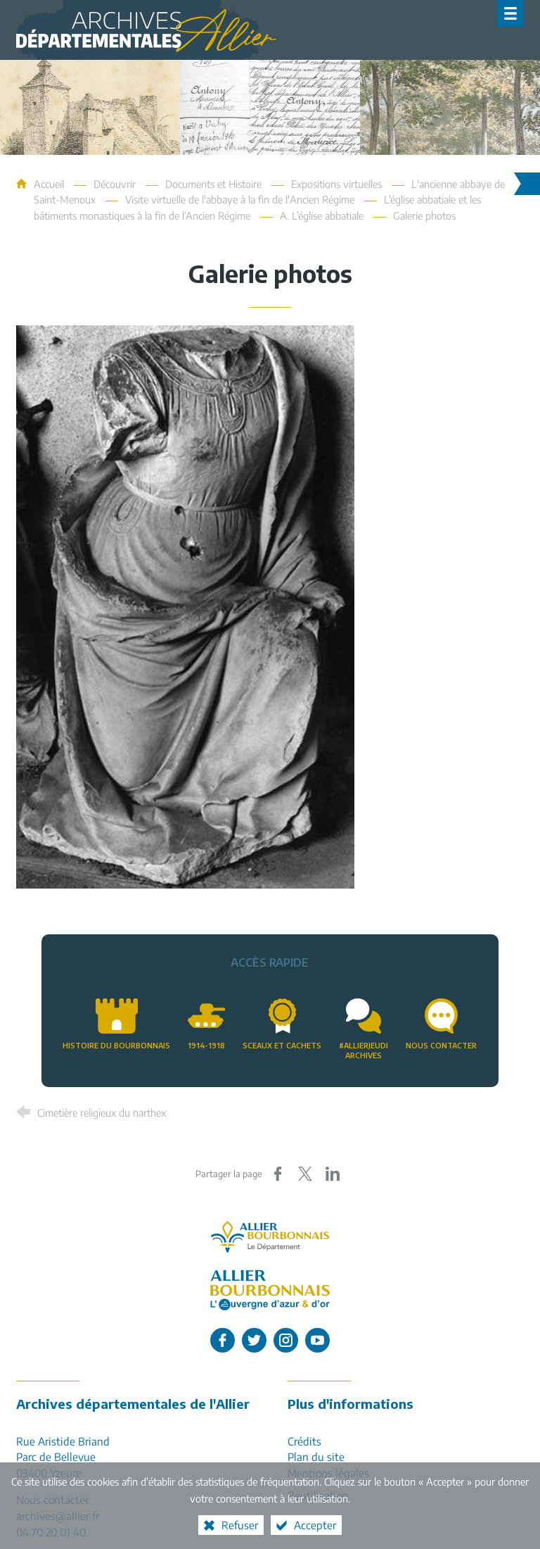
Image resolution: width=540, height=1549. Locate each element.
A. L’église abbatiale (322, 215)
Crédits (304, 1441)
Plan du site (316, 1456)
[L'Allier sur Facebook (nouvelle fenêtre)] (222, 1340)
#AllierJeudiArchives (363, 1050)
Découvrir (115, 183)
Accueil (50, 183)
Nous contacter (441, 1045)
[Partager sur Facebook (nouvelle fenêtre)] (278, 1174)
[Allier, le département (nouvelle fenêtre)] (270, 1237)
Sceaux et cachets (282, 1045)
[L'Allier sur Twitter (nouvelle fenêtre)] (254, 1340)
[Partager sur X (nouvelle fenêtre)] (305, 1174)
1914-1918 (206, 1045)
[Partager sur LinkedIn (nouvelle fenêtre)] (333, 1174)
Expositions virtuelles (336, 183)
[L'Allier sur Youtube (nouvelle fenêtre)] (317, 1340)
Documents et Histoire (213, 183)
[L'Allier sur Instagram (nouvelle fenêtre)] (286, 1340)
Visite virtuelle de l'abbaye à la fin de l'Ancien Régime (239, 199)
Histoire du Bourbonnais (116, 1045)
